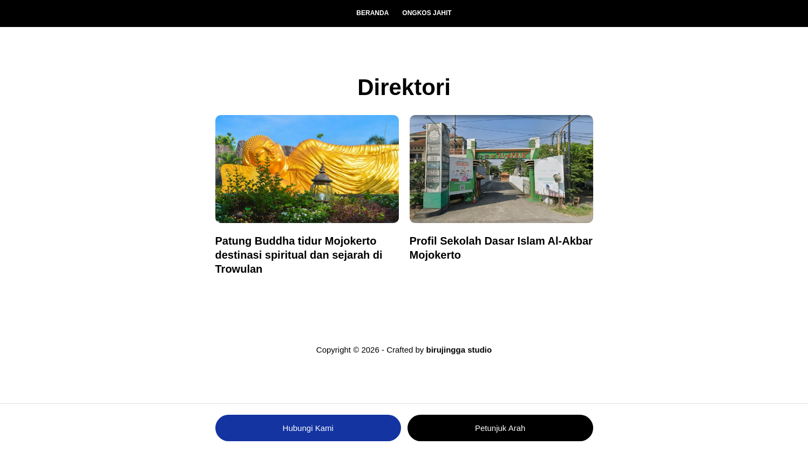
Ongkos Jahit (426, 13)
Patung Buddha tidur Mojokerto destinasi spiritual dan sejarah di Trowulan (299, 255)
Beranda (372, 13)
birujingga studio (459, 349)
